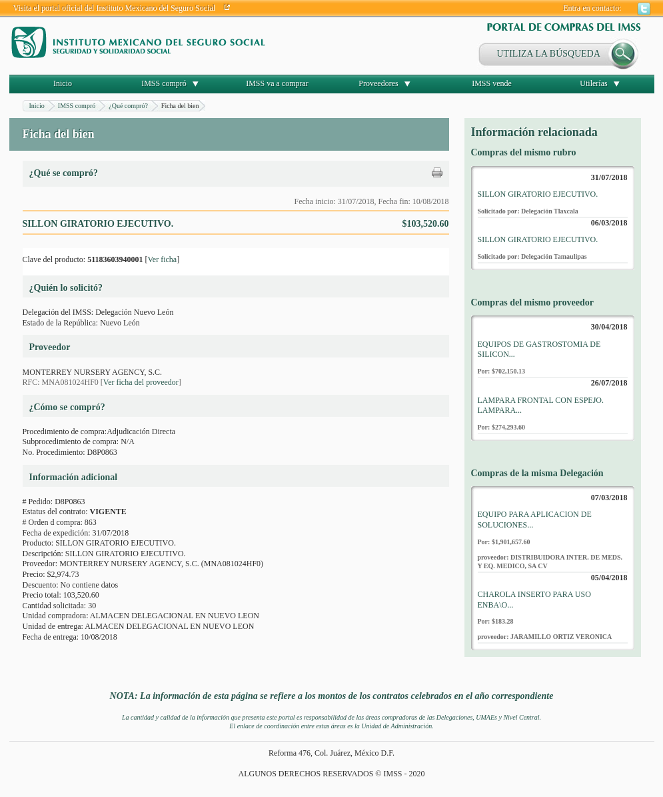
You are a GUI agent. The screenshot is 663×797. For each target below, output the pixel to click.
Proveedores (378, 83)
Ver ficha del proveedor (141, 382)
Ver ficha (162, 259)
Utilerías (593, 83)
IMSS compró (164, 83)
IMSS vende (492, 83)
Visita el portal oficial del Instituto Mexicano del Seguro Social (114, 8)
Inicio (62, 83)
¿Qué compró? (128, 105)
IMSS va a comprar (277, 83)
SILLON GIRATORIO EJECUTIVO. (538, 194)
